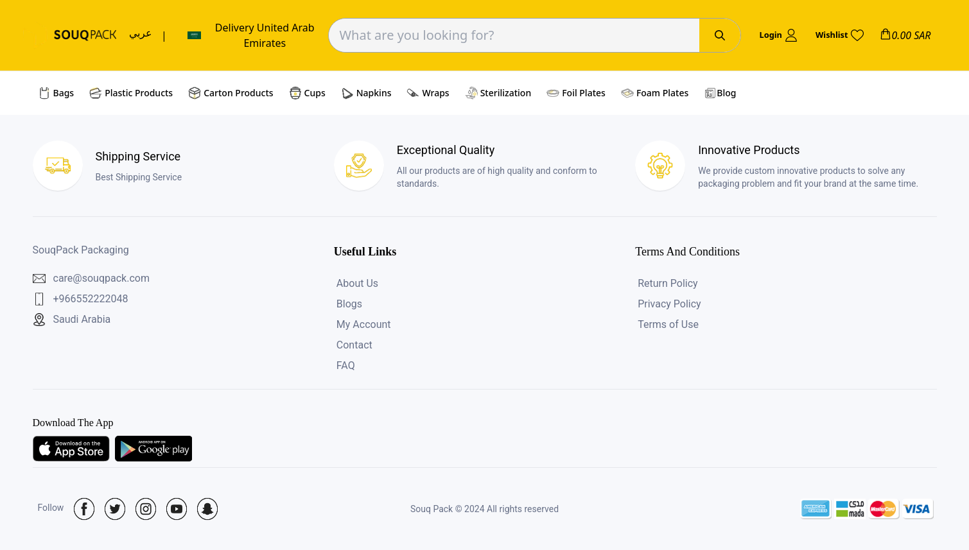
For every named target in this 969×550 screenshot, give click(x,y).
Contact (354, 345)
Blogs (349, 304)
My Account (363, 324)
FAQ (345, 365)
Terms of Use (668, 324)
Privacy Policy (669, 304)
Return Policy (667, 283)
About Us (357, 283)
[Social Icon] (84, 509)
